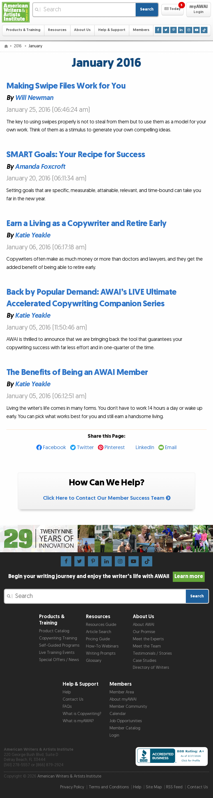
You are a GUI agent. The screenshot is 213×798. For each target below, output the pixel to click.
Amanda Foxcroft (40, 166)
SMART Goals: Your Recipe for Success (75, 154)
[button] (172, 9)
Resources (57, 30)
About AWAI (143, 624)
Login (114, 735)
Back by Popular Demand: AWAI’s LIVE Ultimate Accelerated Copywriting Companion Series (91, 298)
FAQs (67, 706)
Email (171, 447)
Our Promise (144, 631)
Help (67, 692)
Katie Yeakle (32, 235)
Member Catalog (125, 728)
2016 (18, 46)
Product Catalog (54, 631)
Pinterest (115, 447)
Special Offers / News (59, 659)
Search (147, 9)
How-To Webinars (102, 646)
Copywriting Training (58, 638)
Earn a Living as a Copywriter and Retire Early (86, 223)
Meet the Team (147, 646)
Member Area (122, 692)
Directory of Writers (151, 667)
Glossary (93, 660)
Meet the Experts (148, 639)
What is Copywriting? (82, 713)
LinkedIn (145, 447)
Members (141, 30)
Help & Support (111, 30)
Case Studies (144, 660)
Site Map (154, 787)
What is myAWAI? (78, 721)
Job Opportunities (126, 721)
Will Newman (34, 98)
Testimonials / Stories (152, 653)
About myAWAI (123, 699)
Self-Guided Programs (59, 645)
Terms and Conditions (109, 787)
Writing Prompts (100, 653)
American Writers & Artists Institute (69, 776)
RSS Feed (174, 787)
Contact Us (73, 699)
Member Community (128, 706)
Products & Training (23, 30)
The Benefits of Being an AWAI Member (77, 372)
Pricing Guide (98, 639)
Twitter (85, 447)
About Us (82, 30)
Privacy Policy (72, 787)
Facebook (54, 447)
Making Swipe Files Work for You (66, 86)
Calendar (118, 713)
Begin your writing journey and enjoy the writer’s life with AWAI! (106, 576)
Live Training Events (56, 652)
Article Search (98, 631)
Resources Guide (101, 624)
